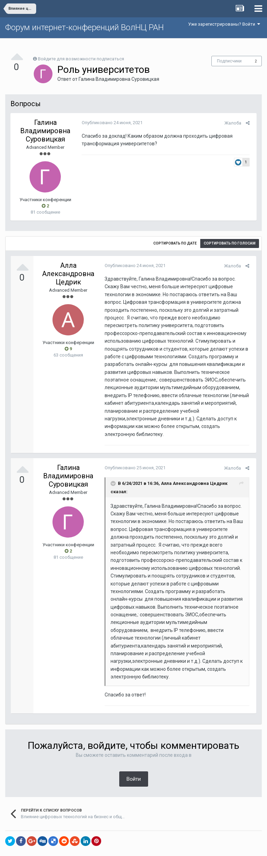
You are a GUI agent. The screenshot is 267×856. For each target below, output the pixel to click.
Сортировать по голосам (230, 243)
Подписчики (229, 61)
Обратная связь (144, 845)
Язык (112, 845)
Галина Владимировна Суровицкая (119, 79)
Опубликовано (110, 122)
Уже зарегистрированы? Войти (224, 24)
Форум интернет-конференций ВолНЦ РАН (84, 27)
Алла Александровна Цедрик (68, 273)
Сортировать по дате (175, 243)
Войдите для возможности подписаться (81, 58)
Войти (134, 763)
